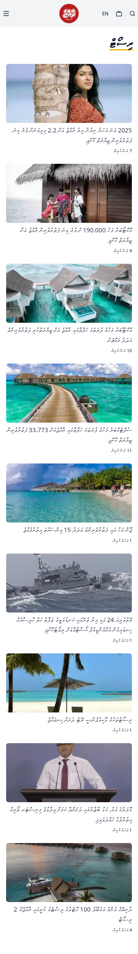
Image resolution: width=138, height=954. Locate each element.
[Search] (132, 13)
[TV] (119, 13)
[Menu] (6, 13)
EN (105, 13)
